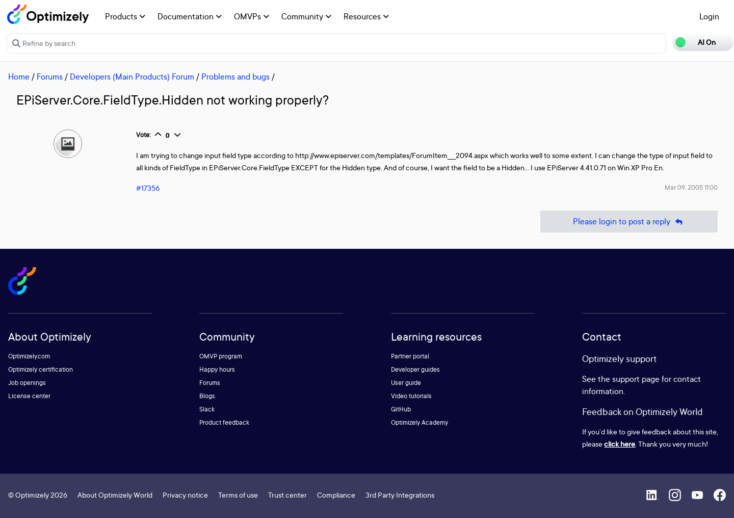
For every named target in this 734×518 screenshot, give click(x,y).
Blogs (207, 396)
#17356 (148, 188)
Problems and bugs (235, 76)
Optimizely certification (40, 369)
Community (306, 16)
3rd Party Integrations (399, 495)
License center (29, 396)
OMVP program (220, 356)
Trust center (287, 495)
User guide (406, 382)
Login (709, 16)
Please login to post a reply (629, 221)
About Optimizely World (114, 495)
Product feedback (224, 422)
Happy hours (217, 369)
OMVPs (251, 16)
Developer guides (415, 369)
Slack (207, 409)
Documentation (190, 16)
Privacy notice (185, 495)
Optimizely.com (29, 356)
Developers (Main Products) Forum (132, 76)
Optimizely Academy (419, 422)
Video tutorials (411, 396)
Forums (50, 76)
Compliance (336, 495)
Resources (366, 16)
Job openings (27, 382)
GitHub (401, 409)
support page (636, 378)
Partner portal (410, 356)
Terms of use (238, 495)
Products (125, 16)
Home (19, 76)
